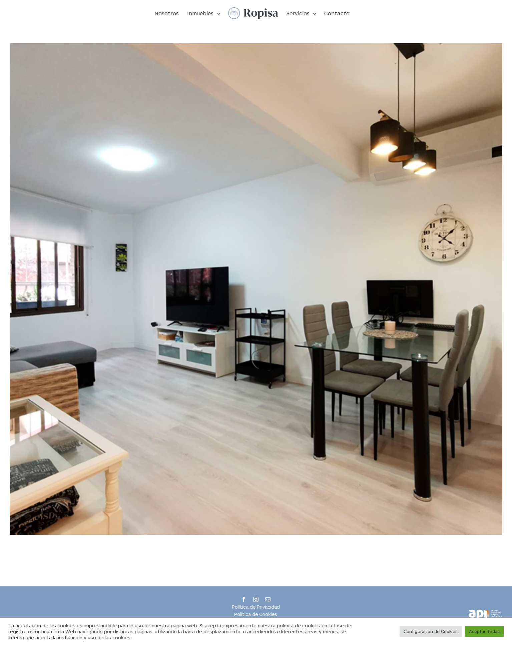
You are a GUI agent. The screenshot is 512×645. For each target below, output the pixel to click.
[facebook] (243, 599)
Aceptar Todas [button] (484, 631)
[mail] (268, 599)
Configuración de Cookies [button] (431, 631)
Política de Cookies (255, 614)
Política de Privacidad (256, 607)
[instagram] (256, 599)
